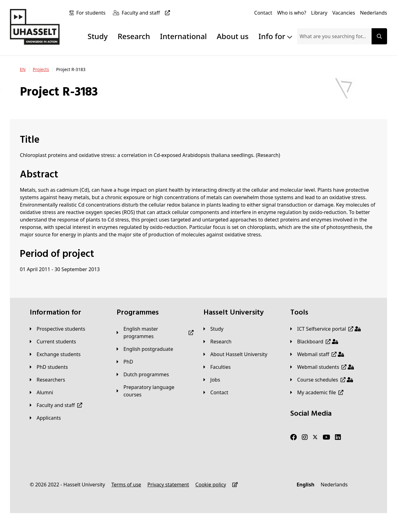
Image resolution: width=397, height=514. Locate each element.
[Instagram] (305, 437)
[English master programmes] (155, 332)
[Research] (217, 341)
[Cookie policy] (210, 484)
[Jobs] (211, 379)
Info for (275, 36)
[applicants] (45, 418)
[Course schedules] (321, 379)
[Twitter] (315, 437)
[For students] (92, 12)
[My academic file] (316, 392)
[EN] (22, 69)
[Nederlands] (373, 12)
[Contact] (263, 12)
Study (97, 36)
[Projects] (41, 69)
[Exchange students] (55, 354)
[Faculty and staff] (147, 12)
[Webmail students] (322, 367)
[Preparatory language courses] (155, 390)
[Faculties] (217, 367)
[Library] (319, 12)
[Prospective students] (57, 329)
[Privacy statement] (168, 484)
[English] (305, 484)
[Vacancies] (343, 12)
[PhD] (125, 361)
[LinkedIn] (338, 437)
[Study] (213, 329)
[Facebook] (293, 437)
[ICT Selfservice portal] (325, 329)
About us (232, 36)
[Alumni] (41, 392)
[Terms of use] (126, 484)
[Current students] (53, 341)
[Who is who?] (291, 12)
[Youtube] (326, 437)
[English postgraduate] (145, 349)
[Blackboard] (314, 341)
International (183, 36)
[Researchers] (47, 379)
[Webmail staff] (317, 354)
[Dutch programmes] (143, 374)
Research (134, 36)
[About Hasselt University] (235, 354)
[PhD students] (49, 367)
